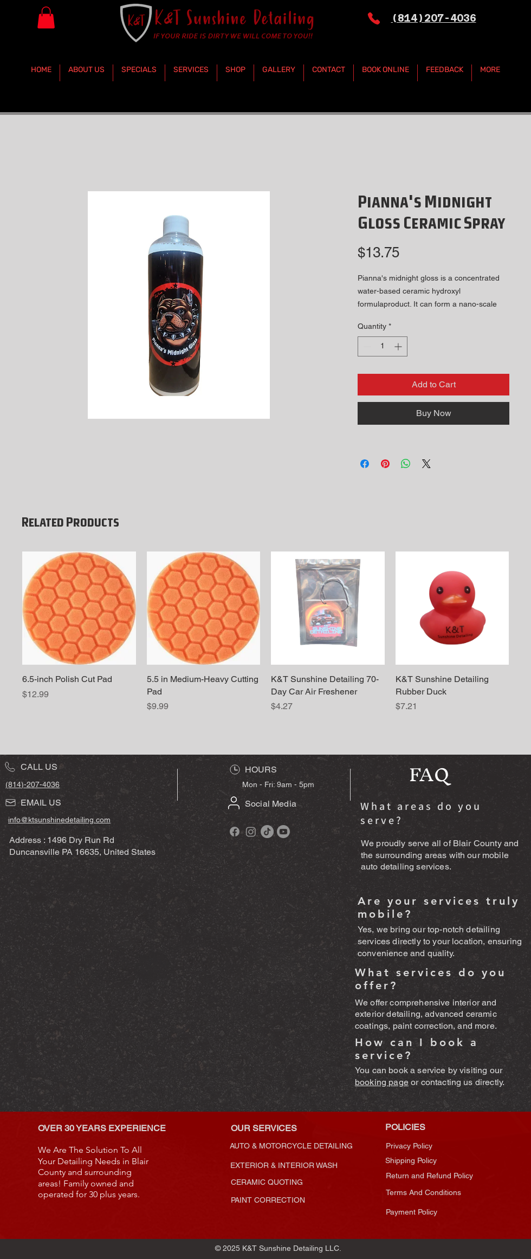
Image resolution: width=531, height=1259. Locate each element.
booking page (382, 1082)
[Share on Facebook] (364, 463)
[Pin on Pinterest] (385, 463)
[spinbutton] (382, 346)
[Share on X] (426, 463)
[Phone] (373, 18)
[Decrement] (366, 346)
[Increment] (399, 346)
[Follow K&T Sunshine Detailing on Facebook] (234, 831)
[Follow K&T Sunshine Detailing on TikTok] (267, 831)
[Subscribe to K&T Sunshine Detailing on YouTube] (283, 831)
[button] (46, 18)
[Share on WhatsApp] (405, 463)
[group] (265, 638)
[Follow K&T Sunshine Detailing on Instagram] (250, 831)
